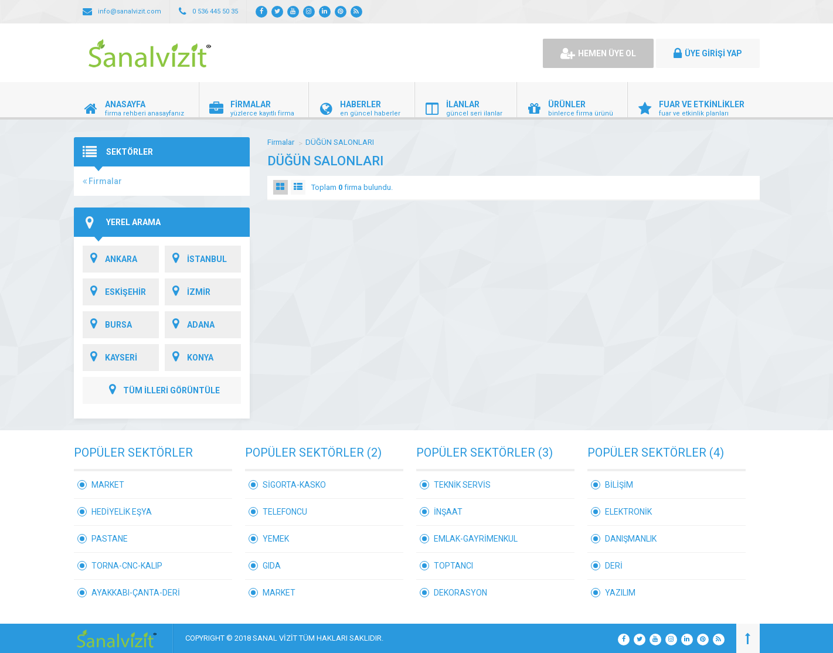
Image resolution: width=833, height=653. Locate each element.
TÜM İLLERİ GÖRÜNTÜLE (162, 390)
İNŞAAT (448, 511)
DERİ (614, 565)
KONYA (189, 357)
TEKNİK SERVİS (462, 484)
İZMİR (187, 291)
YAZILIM (620, 592)
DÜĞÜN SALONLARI (339, 142)
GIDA (272, 565)
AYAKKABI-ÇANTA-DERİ (135, 592)
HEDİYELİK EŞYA (121, 511)
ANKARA (110, 259)
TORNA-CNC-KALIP (126, 565)
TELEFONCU (285, 511)
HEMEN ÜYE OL (598, 53)
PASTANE (109, 538)
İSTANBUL (196, 259)
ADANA (190, 324)
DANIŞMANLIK (631, 538)
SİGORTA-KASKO (294, 484)
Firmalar (102, 181)
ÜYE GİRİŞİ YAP (708, 53)
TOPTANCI (453, 565)
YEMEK (276, 538)
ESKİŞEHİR (114, 291)
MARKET (107, 484)
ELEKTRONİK (628, 511)
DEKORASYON (460, 592)
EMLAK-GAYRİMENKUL (476, 538)
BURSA (107, 324)
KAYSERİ (110, 357)
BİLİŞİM (619, 484)
